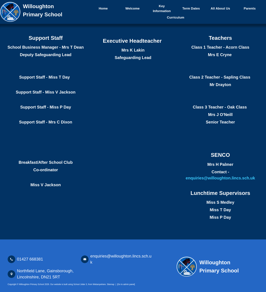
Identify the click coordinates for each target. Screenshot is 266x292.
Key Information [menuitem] (162, 8)
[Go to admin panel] (126, 284)
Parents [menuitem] (249, 8)
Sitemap (110, 284)
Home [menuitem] (103, 8)
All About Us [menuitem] (220, 8)
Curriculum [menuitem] (175, 17)
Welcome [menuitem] (132, 8)
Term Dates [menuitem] (191, 8)
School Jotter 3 (80, 284)
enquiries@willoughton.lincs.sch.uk (220, 178)
